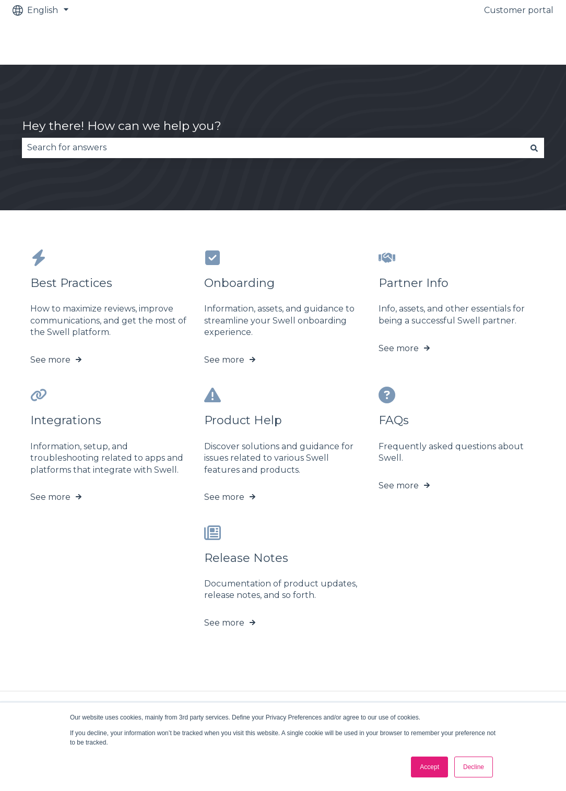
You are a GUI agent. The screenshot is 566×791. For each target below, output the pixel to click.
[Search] (534, 148)
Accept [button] (429, 767)
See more (50, 360)
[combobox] (273, 148)
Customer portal (518, 10)
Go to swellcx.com (505, 42)
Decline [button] (473, 767)
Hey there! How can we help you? (121, 125)
